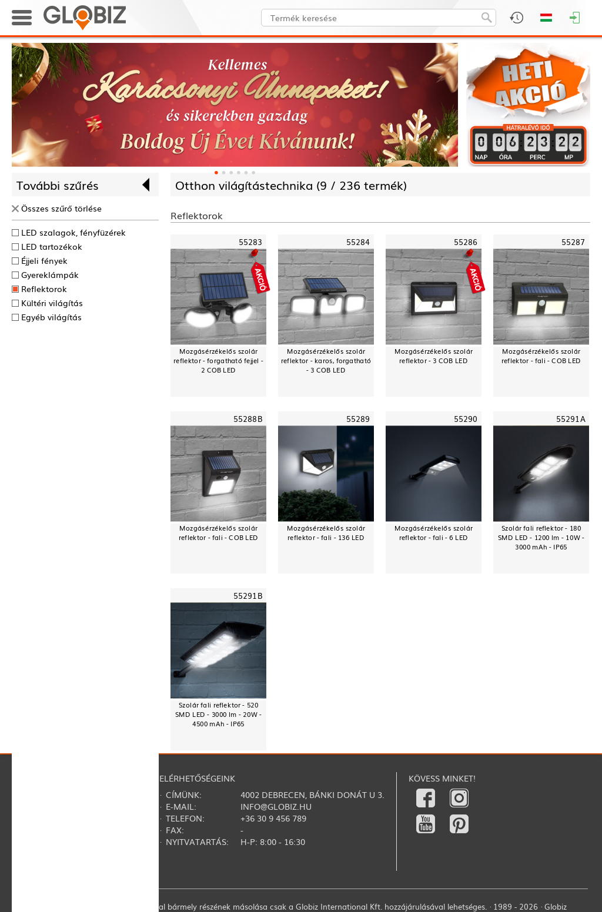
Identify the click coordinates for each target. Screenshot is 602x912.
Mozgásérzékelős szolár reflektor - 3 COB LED (433, 356)
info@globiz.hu (276, 806)
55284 (358, 241)
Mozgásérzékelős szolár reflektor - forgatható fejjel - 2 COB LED (218, 360)
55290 (466, 418)
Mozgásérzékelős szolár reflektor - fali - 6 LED (433, 533)
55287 (573, 241)
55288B (248, 418)
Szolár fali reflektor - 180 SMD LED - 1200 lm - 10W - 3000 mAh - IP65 (541, 537)
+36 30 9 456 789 (273, 818)
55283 (251, 241)
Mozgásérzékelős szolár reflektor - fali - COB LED (541, 356)
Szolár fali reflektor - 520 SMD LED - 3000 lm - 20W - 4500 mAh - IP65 (218, 714)
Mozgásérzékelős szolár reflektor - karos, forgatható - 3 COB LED (326, 360)
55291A (571, 418)
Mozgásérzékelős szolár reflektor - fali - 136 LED (326, 533)
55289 (358, 418)
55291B (248, 596)
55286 (466, 241)
